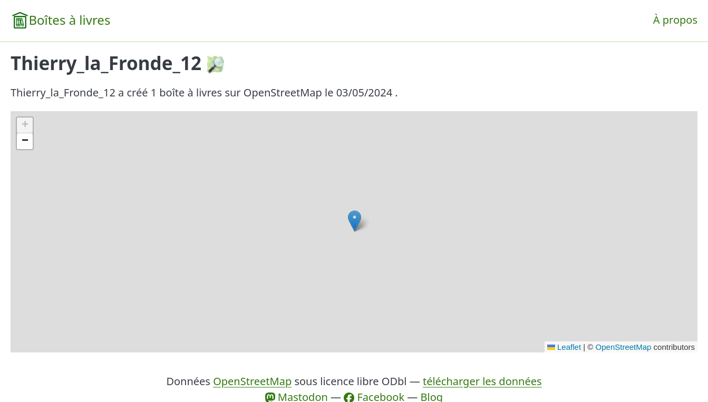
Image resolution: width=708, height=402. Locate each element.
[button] (354, 221)
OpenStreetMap (624, 346)
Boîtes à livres (69, 19)
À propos (675, 20)
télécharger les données (482, 381)
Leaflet (564, 346)
